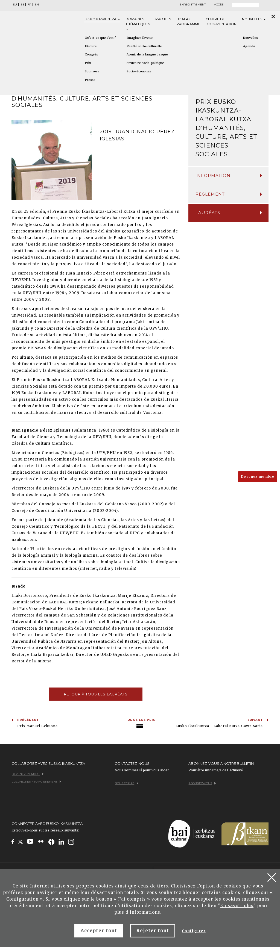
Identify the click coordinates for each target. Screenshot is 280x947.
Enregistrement (193, 4)
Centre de (221, 21)
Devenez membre (257, 476)
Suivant (255, 720)
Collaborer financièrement (36, 781)
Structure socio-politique (145, 63)
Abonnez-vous (202, 783)
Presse (90, 80)
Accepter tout (99, 931)
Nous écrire (126, 783)
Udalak (188, 21)
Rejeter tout (152, 931)
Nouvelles (254, 19)
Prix (88, 63)
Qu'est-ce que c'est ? (100, 38)
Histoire (91, 46)
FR (29, 4)
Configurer (193, 931)
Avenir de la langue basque (147, 54)
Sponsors (92, 71)
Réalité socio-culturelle (144, 46)
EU (15, 4)
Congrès (91, 54)
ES (22, 4)
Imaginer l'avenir (140, 38)
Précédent (28, 720)
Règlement (229, 194)
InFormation (229, 175)
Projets (163, 19)
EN (37, 4)
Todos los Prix (140, 720)
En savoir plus (236, 905)
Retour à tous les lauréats (96, 694)
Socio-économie (139, 71)
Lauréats (229, 212)
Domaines (138, 23)
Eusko (102, 19)
